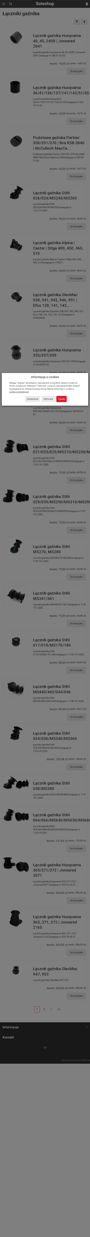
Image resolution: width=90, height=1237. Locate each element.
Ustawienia (32, 399)
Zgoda (61, 399)
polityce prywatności (19, 392)
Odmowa (48, 399)
